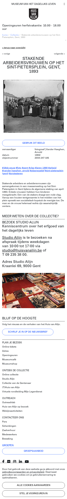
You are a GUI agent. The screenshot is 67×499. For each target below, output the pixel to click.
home (5, 35)
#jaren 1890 (41, 168)
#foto (18, 168)
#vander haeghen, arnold (15, 171)
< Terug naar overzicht (13, 48)
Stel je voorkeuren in (33, 493)
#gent (25, 168)
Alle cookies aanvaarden (33, 485)
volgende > (59, 54)
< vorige (6, 54)
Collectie (14, 35)
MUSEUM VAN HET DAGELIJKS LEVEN (33, 4)
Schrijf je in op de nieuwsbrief (28, 332)
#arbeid (52, 168)
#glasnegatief (37, 171)
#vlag (32, 168)
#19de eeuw (8, 168)
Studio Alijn (12, 238)
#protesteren (16, 174)
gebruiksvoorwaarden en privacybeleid (23, 472)
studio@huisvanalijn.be (22, 250)
